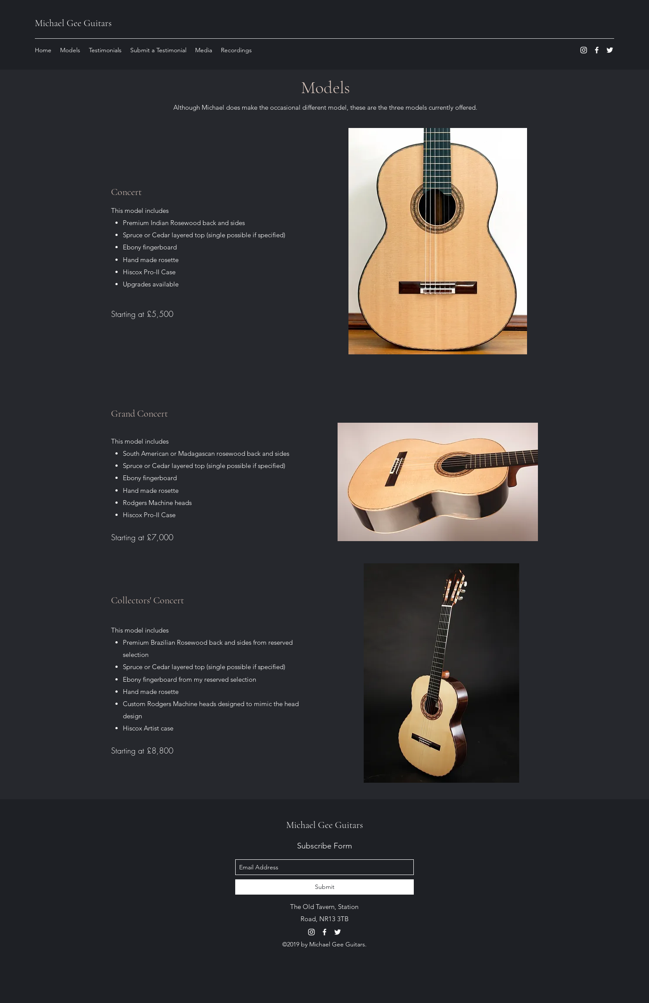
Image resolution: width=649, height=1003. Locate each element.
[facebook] (596, 50)
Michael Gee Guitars (73, 23)
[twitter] (609, 50)
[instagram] (583, 50)
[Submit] (324, 887)
